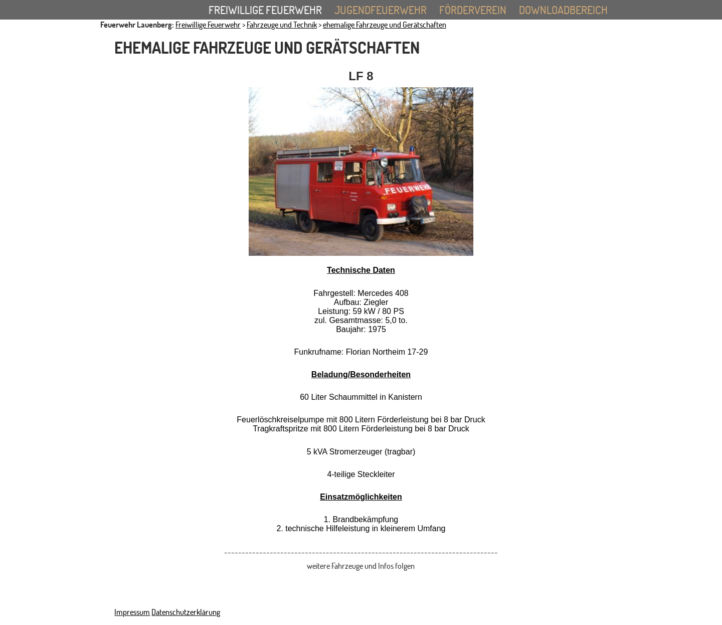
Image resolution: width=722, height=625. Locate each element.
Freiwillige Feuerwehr (271, 11)
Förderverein (472, 10)
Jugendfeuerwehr (386, 11)
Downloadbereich (563, 10)
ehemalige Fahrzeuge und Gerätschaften (384, 25)
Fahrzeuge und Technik (282, 25)
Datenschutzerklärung (185, 612)
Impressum (132, 612)
